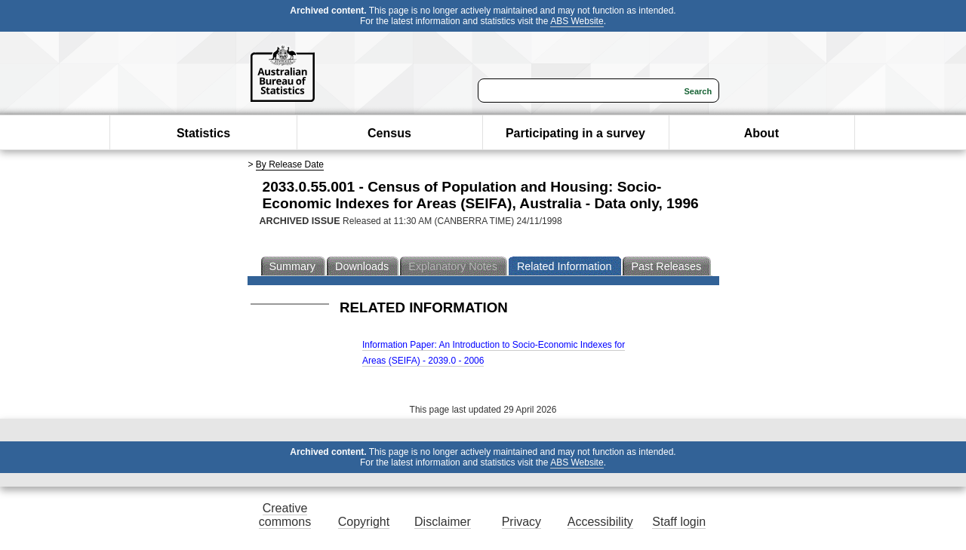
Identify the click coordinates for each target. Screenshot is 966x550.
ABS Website (576, 21)
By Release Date (290, 164)
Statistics (203, 133)
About (761, 133)
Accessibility (600, 521)
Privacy (521, 521)
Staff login (679, 521)
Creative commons (285, 515)
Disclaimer (442, 521)
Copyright (363, 521)
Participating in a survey (575, 133)
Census (389, 133)
